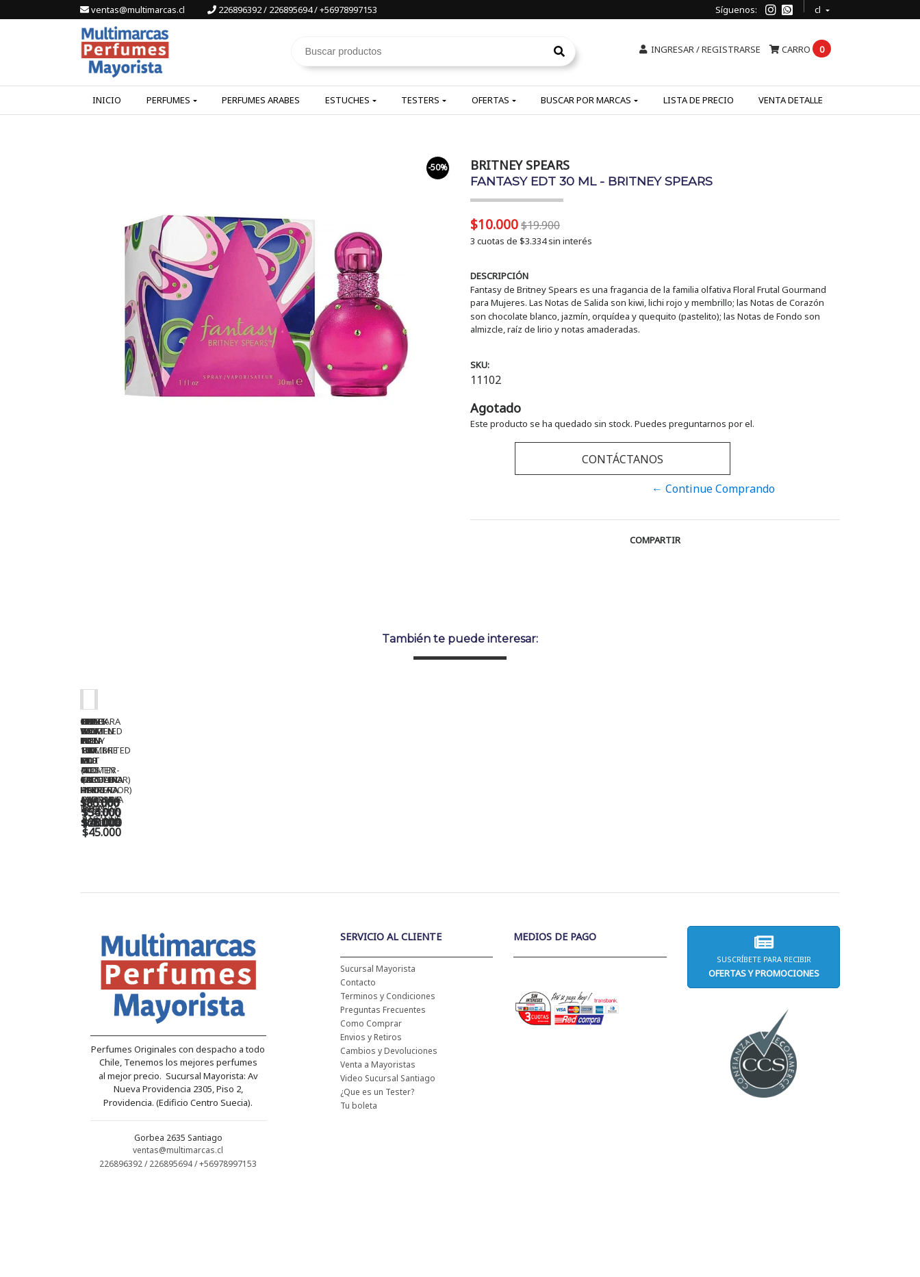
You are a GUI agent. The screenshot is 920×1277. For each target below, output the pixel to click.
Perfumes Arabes (261, 100)
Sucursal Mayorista (378, 1057)
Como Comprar (371, 1112)
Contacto (358, 1070)
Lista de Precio (698, 100)
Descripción (499, 276)
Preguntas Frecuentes (383, 1098)
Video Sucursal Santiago (387, 1166)
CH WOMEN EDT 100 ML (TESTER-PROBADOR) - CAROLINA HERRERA (367, 903)
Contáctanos (622, 459)
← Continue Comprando (713, 488)
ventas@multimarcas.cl (133, 9)
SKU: (479, 365)
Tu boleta (358, 1194)
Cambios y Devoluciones (388, 1139)
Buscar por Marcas (586, 100)
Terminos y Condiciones (387, 1084)
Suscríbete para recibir (763, 1045)
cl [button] (819, 7)
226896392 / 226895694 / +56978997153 (292, 9)
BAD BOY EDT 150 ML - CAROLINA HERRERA (559, 898)
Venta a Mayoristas (378, 1153)
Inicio (106, 100)
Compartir (655, 540)
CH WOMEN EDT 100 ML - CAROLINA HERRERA (176, 898)
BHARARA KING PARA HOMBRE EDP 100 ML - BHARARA (751, 903)
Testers (420, 100)
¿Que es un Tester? (377, 1180)
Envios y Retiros (371, 1125)
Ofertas (490, 100)
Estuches (347, 100)
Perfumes (168, 100)
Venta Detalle (790, 100)
